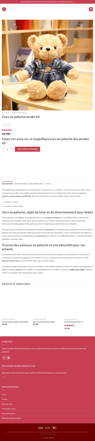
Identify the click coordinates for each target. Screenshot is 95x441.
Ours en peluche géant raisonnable (15, 322)
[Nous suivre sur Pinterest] (9, 358)
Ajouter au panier (27, 149)
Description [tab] (7, 184)
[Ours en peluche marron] (78, 302)
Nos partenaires (8, 413)
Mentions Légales (48, 434)
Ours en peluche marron (73, 322)
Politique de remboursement (75, 432)
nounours (50, 229)
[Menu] (4, 9)
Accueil (5, 113)
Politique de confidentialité (48, 432)
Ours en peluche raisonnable (44, 322)
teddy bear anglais (77, 269)
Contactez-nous (9, 408)
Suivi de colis (7, 404)
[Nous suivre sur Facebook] (4, 358)
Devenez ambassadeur (11, 418)
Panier (4, 399)
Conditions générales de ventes (20, 432)
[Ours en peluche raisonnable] (47, 302)
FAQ (4, 394)
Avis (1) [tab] (48, 184)
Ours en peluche (19, 113)
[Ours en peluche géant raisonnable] (16, 302)
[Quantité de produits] (7, 149)
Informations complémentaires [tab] (29, 184)
